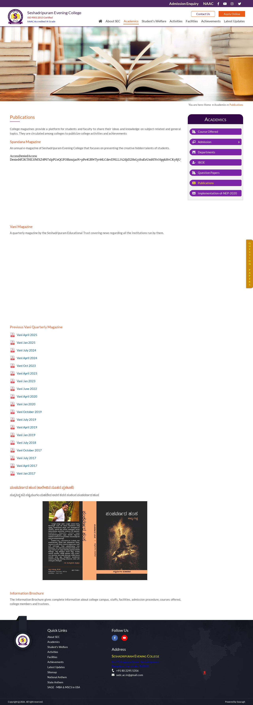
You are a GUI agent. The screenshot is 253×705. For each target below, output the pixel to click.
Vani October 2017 (29, 450)
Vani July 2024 (26, 350)
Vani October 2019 (29, 412)
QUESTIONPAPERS (250, 264)
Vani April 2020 (27, 396)
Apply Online (232, 14)
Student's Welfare (154, 21)
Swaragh (241, 701)
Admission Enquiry (184, 3)
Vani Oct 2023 (26, 365)
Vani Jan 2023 (26, 381)
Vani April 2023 (27, 373)
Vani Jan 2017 (26, 473)
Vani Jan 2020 (26, 404)
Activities (176, 21)
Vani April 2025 (27, 335)
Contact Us (203, 14)
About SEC (113, 21)
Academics (131, 21)
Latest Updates (234, 21)
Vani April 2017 (27, 465)
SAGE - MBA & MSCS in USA (63, 687)
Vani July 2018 (26, 442)
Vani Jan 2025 (26, 342)
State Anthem (55, 682)
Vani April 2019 (27, 427)
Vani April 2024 (27, 358)
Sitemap (52, 672)
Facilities (192, 21)
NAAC (208, 3)
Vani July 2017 (26, 458)
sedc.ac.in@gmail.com (127, 675)
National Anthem (57, 677)
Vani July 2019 (26, 419)
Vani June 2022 (27, 388)
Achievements (211, 21)
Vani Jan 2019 (26, 435)
